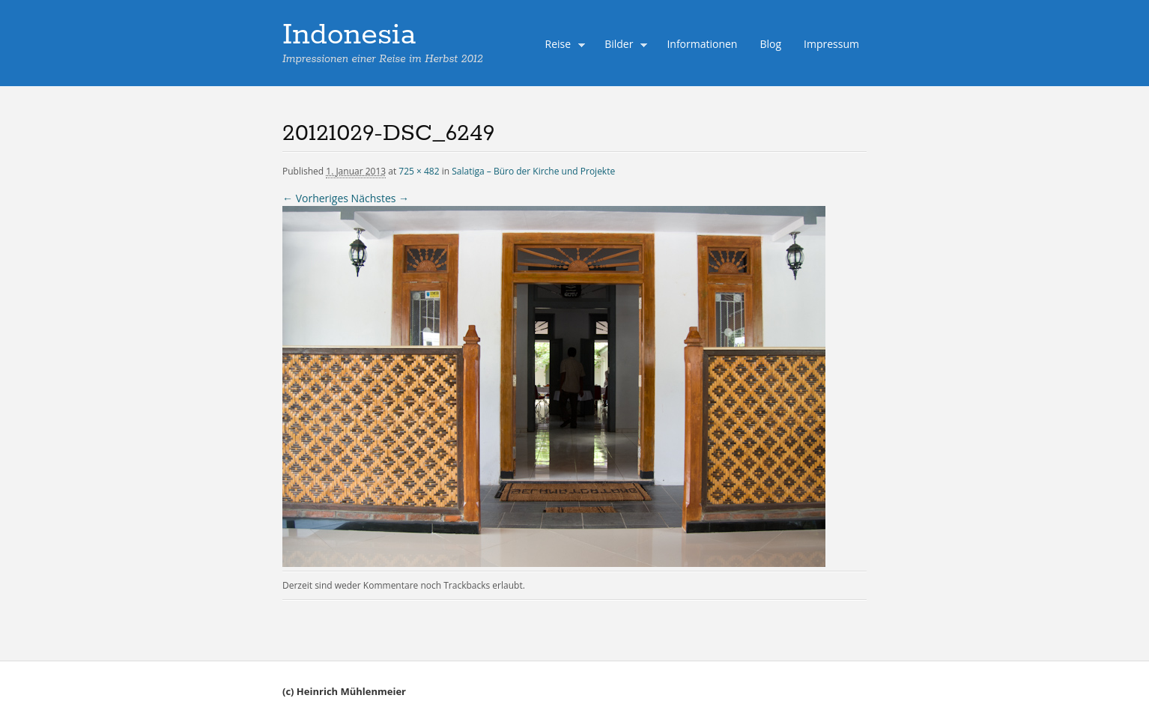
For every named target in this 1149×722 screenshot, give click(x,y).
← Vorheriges (315, 198)
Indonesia (349, 35)
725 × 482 (418, 171)
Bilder (622, 46)
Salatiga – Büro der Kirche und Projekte (533, 171)
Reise (562, 46)
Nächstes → (380, 198)
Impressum (831, 44)
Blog (770, 44)
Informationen (702, 44)
